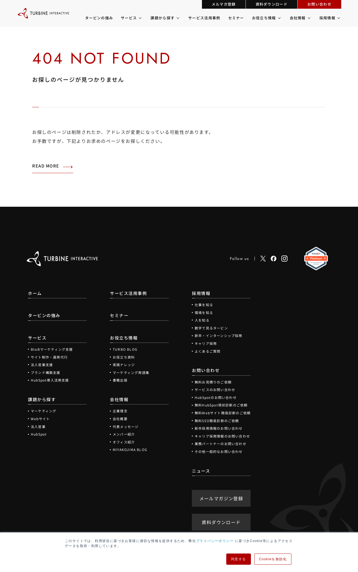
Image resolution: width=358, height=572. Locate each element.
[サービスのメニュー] (140, 18)
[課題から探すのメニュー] (177, 18)
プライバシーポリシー (215, 541)
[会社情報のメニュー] (309, 18)
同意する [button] (238, 559)
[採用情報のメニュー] (338, 18)
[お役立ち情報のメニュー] (279, 18)
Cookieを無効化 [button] (273, 559)
